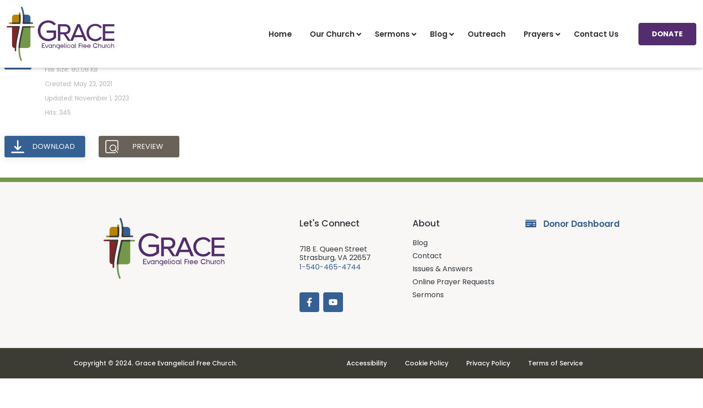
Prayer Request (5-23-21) (103, 79)
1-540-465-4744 (330, 296)
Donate (667, 34)
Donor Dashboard (581, 253)
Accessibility (367, 392)
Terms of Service (555, 392)
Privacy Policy (488, 392)
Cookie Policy (426, 392)
